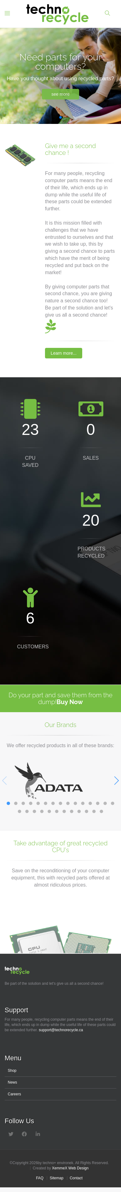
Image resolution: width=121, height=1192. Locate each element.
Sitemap (56, 1178)
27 (101, 810)
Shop (12, 1070)
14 (105, 802)
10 (75, 802)
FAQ (39, 1178)
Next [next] (116, 780)
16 (19, 810)
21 (57, 810)
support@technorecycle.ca (61, 1030)
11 (83, 802)
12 (90, 802)
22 (64, 810)
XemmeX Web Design (70, 1168)
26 (94, 810)
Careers (14, 1094)
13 (98, 802)
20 (49, 810)
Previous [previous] (4, 780)
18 (34, 810)
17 (27, 810)
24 (79, 810)
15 (113, 802)
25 (86, 810)
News (12, 1082)
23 (72, 810)
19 (42, 810)
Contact (76, 1178)
